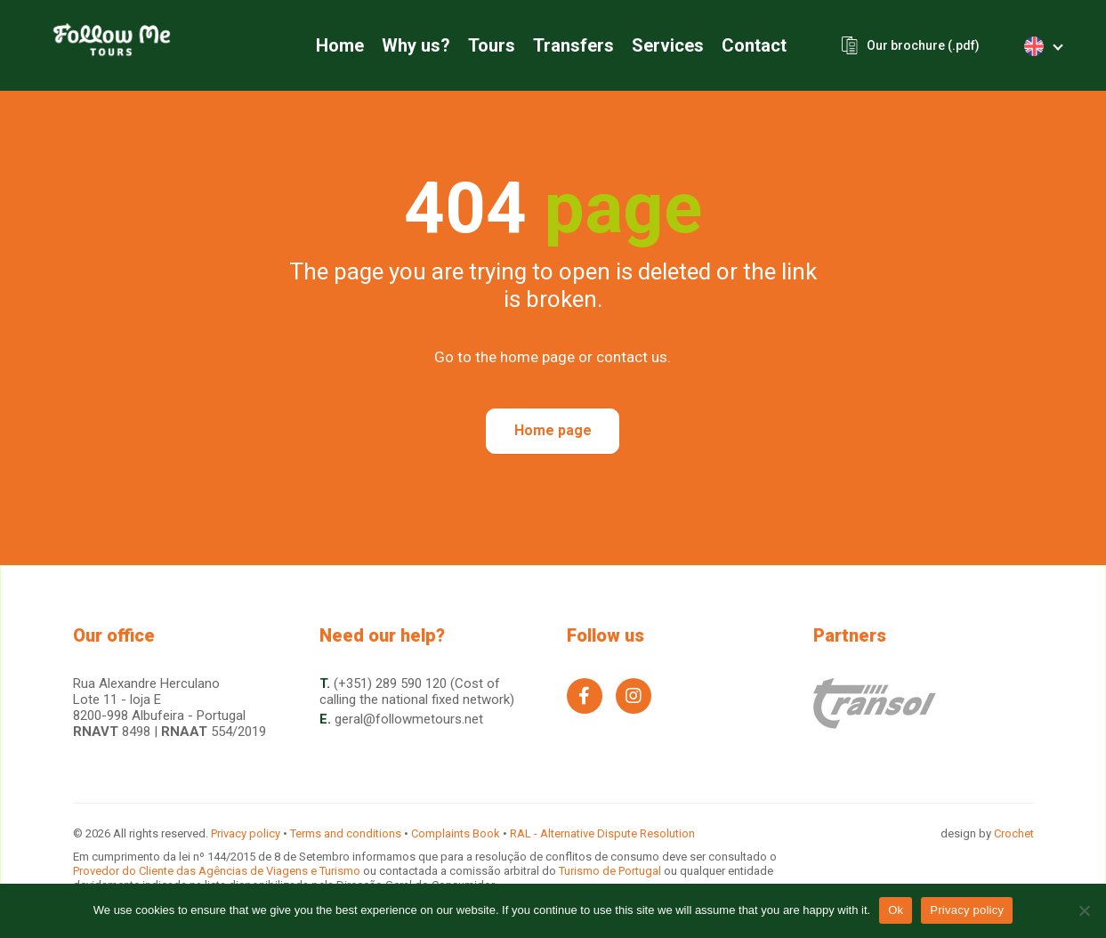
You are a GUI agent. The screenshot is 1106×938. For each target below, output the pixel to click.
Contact (754, 45)
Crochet (1014, 833)
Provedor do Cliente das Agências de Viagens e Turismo (218, 870)
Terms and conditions (345, 833)
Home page (553, 430)
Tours (491, 45)
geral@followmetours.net (409, 719)
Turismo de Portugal (611, 870)
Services (668, 45)
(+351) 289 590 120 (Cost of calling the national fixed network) (416, 691)
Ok (895, 910)
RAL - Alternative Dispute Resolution (602, 833)
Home (340, 45)
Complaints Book (455, 833)
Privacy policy (245, 833)
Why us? (416, 45)
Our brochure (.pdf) (923, 45)
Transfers (573, 45)
